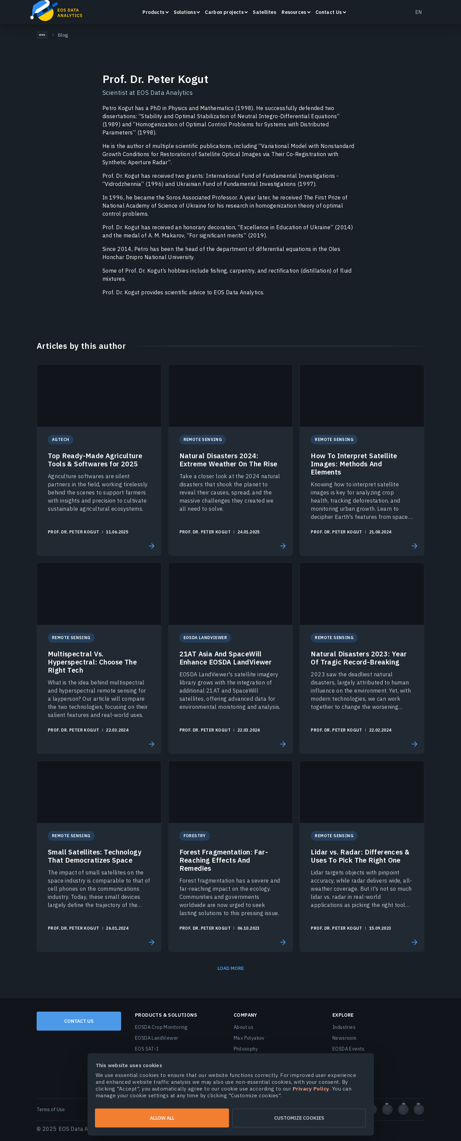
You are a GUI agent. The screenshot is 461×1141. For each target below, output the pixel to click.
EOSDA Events (348, 1049)
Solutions (185, 12)
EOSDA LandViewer (156, 1038)
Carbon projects (224, 12)
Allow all (162, 1118)
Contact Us (328, 12)
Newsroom (344, 1038)
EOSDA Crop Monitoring (161, 1027)
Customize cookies (299, 1118)
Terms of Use (51, 1109)
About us (243, 1027)
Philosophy (246, 1049)
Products (153, 12)
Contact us (79, 1021)
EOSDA (59, 11)
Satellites (264, 12)
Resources (294, 12)
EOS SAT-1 (147, 1049)
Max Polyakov (249, 1038)
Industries (344, 1027)
